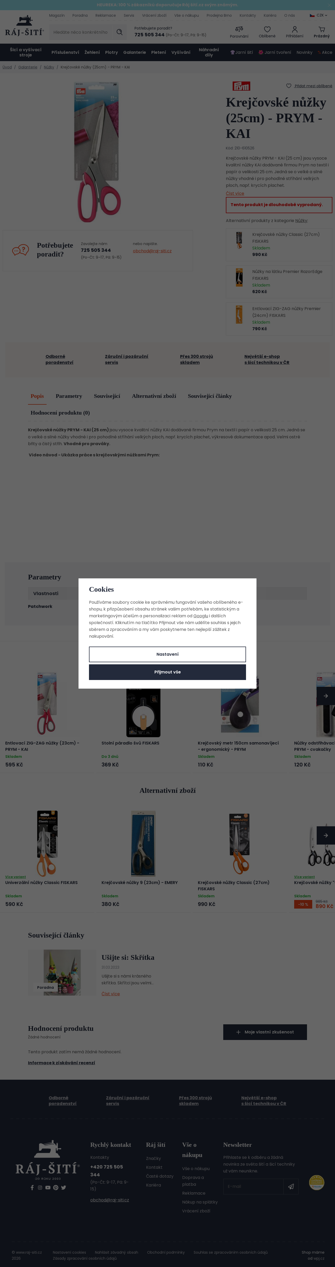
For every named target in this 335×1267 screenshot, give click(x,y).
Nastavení (168, 654)
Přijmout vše (167, 672)
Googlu (200, 616)
